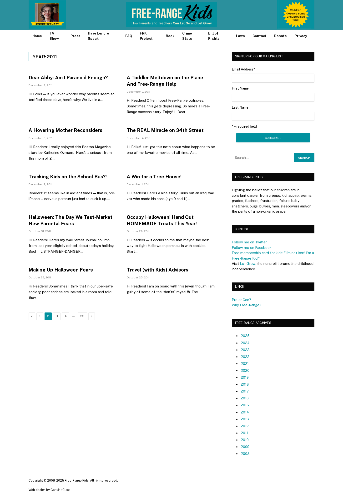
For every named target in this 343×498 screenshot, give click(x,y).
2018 (245, 384)
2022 (245, 357)
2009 (245, 447)
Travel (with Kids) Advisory (157, 270)
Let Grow (247, 264)
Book (170, 36)
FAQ (128, 36)
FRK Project (146, 35)
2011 (244, 433)
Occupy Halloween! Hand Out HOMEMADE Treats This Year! (162, 220)
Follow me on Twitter (249, 242)
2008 (245, 454)
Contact (259, 36)
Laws (240, 36)
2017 (245, 391)
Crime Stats (187, 35)
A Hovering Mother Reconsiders (65, 130)
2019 (245, 377)
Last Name (240, 107)
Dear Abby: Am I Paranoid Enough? (68, 77)
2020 (245, 370)
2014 (245, 412)
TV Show (54, 35)
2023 (245, 350)
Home (37, 36)
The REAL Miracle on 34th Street (165, 130)
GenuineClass (60, 490)
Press (75, 36)
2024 (245, 343)
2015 (245, 405)
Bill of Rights (214, 35)
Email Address (243, 69)
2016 (245, 398)
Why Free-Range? (246, 305)
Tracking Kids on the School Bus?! (68, 177)
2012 (245, 426)
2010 (245, 440)
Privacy (301, 36)
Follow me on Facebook (252, 248)
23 (82, 316)
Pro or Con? (241, 300)
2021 (245, 364)
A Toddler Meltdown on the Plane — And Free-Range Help (167, 81)
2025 (245, 336)
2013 (245, 419)
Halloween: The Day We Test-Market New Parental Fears (70, 220)
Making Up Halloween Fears (61, 270)
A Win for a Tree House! (154, 177)
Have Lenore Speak (98, 35)
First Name (240, 88)
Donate (280, 36)
